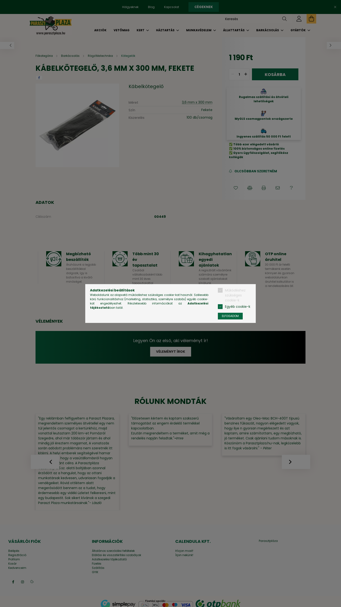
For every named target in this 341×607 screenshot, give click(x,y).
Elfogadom (230, 316)
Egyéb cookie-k (237, 306)
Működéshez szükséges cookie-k (235, 295)
